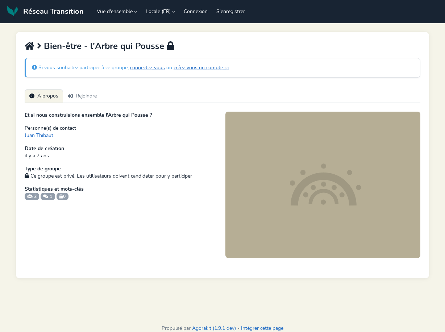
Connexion (196, 11)
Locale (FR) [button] (158, 11)
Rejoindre (82, 96)
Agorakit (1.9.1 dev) (214, 328)
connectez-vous (147, 67)
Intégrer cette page (262, 328)
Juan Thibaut (39, 135)
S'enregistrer (230, 11)
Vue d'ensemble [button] (115, 11)
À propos (43, 96)
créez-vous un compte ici (201, 67)
